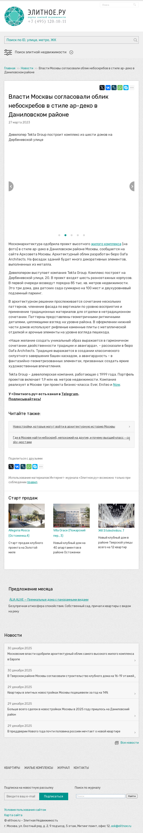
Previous (11, 186)
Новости (27, 68)
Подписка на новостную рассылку (28, 788)
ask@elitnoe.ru (121, 826)
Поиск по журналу (88, 788)
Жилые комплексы (38, 768)
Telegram (69, 394)
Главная (9, 68)
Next (131, 186)
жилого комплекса (106, 244)
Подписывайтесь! (25, 399)
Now (116, 385)
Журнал (63, 768)
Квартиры (12, 768)
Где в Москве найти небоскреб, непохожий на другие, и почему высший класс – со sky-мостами (71, 440)
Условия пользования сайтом (25, 810)
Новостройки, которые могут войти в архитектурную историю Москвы (64, 426)
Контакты (81, 768)
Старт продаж (23, 497)
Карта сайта (13, 815)
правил (32, 482)
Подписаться (53, 796)
